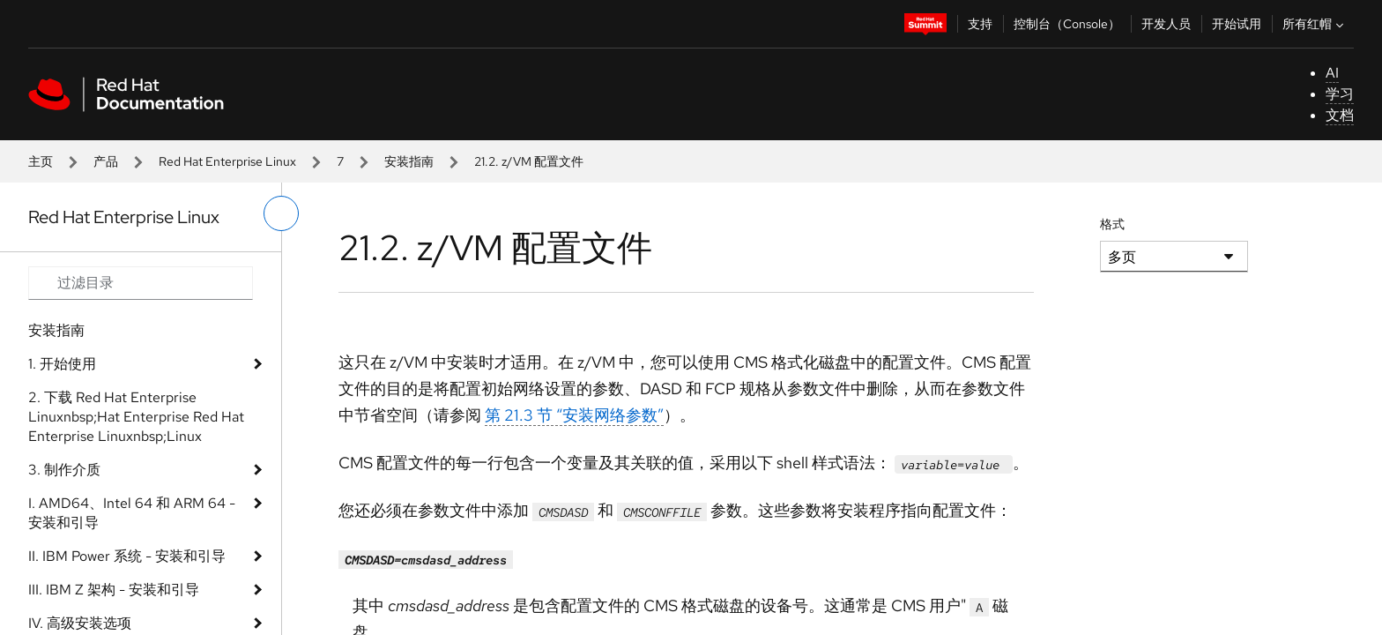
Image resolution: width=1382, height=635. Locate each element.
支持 (980, 24)
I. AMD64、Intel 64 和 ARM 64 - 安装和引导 (131, 513)
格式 (1112, 224)
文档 (1340, 115)
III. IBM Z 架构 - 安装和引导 (113, 589)
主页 (40, 161)
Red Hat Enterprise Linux (227, 161)
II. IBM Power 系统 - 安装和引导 (127, 556)
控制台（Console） (1067, 24)
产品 (105, 161)
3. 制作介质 (64, 469)
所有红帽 (1315, 24)
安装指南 (409, 161)
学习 (1340, 94)
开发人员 (1166, 24)
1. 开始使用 (62, 364)
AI (1332, 73)
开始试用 (1236, 24)
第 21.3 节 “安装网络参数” (574, 415)
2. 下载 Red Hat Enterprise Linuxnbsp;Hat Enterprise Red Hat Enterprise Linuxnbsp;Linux (136, 416)
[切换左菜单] (281, 213)
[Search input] (140, 283)
